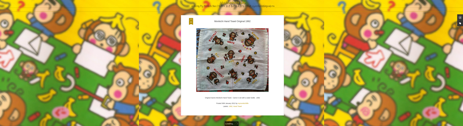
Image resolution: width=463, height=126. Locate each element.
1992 (230, 29)
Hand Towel (237, 29)
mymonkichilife (243, 26)
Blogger (243, 124)
